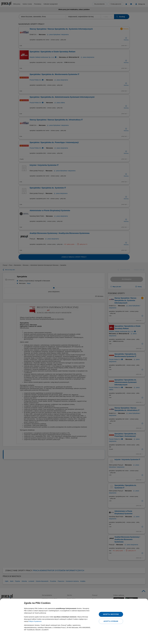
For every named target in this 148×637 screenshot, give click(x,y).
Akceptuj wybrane (111, 621)
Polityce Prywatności (34, 621)
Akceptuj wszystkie (111, 614)
